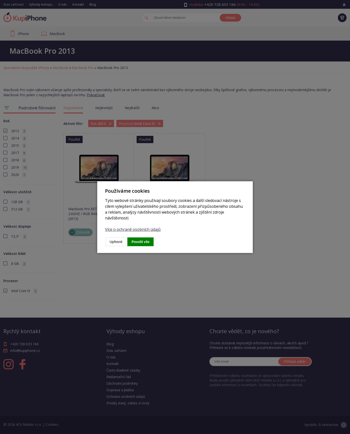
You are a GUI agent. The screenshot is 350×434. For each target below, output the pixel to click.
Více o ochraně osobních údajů (133, 229)
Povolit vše (140, 242)
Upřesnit (116, 242)
